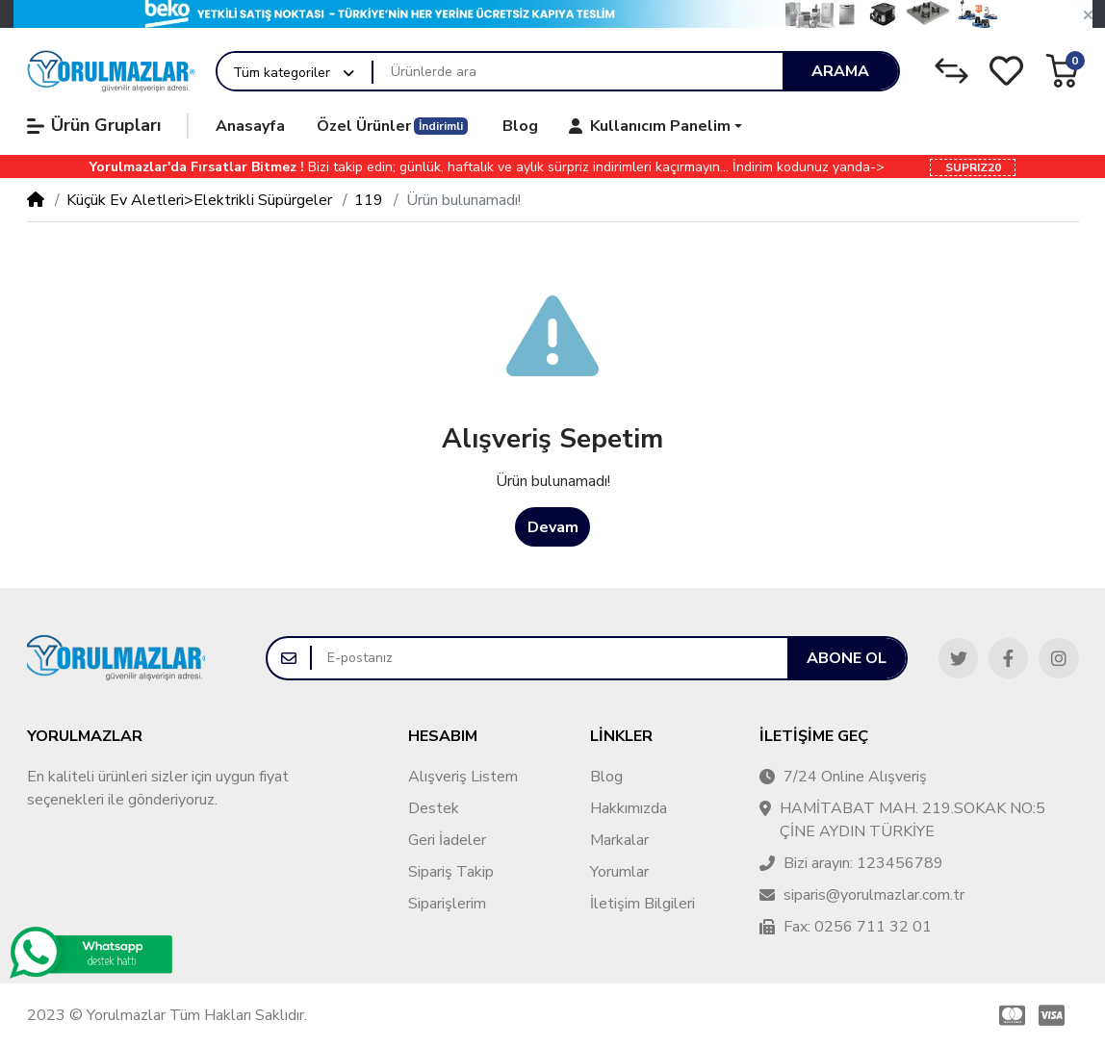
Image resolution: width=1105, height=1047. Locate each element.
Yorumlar (619, 871)
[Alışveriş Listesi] (1006, 71)
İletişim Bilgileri (642, 903)
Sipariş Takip (451, 871)
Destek (433, 808)
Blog (606, 776)
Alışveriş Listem (463, 776)
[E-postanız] (549, 658)
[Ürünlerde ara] (578, 71)
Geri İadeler (447, 840)
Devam (552, 527)
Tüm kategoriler (281, 73)
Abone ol (847, 658)
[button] (1088, 15)
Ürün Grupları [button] (94, 125)
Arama (840, 71)
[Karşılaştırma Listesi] (951, 71)
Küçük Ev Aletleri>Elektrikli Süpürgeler (199, 200)
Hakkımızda (628, 808)
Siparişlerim (447, 903)
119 (368, 200)
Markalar (619, 840)
